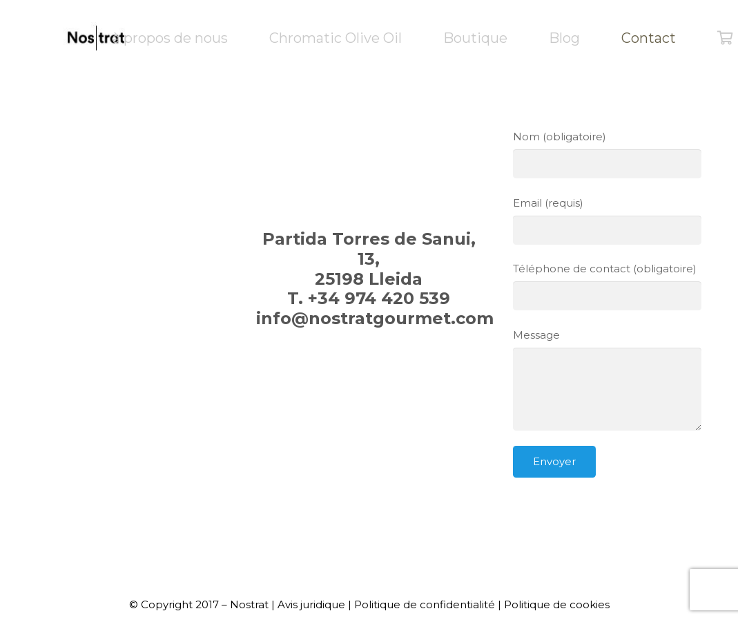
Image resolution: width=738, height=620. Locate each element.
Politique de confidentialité (424, 604)
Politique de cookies (557, 604)
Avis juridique (311, 604)
